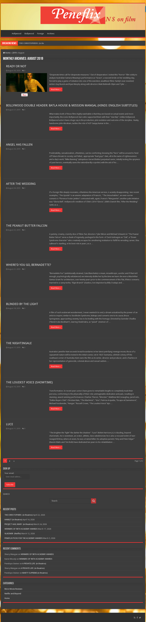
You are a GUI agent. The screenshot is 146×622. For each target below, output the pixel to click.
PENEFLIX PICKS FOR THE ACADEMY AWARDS (24, 538)
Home (6, 33)
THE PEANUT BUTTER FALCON (26, 225)
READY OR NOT (16, 66)
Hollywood (16, 33)
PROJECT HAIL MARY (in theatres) (19, 524)
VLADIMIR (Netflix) (13, 533)
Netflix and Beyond (13, 593)
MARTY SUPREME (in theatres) (35, 573)
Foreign (40, 33)
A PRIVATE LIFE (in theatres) (34, 563)
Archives (50, 33)
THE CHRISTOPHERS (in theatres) (19, 515)
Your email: (9, 473)
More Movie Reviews (13, 589)
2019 (14, 53)
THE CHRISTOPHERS (28, 43)
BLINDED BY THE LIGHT (22, 304)
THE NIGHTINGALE (19, 343)
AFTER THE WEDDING (21, 184)
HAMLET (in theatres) (13, 519)
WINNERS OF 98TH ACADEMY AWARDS (21, 529)
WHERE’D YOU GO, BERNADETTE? (28, 265)
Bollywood (29, 33)
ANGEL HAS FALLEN (19, 144)
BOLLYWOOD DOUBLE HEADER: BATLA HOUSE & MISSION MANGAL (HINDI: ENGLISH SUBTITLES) (71, 105)
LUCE (9, 424)
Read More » (56, 89)
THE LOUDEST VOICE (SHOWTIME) (29, 382)
